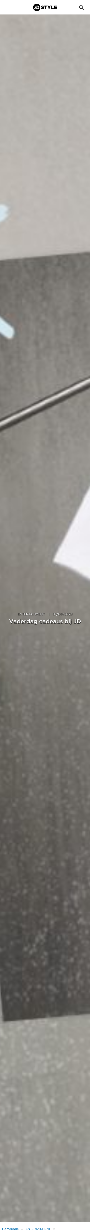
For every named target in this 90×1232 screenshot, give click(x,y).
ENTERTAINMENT (31, 614)
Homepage (10, 1228)
